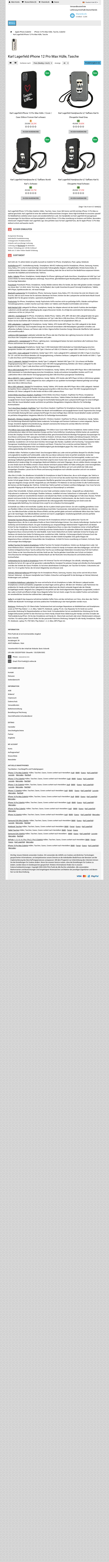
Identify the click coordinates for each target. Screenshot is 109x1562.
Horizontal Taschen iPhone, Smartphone (22, 520)
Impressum (12, 698)
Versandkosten (13, 705)
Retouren (11, 676)
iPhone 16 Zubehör (15, 815)
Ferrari (78, 846)
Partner (10, 734)
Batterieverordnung (15, 709)
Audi (68, 785)
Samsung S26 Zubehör (16, 834)
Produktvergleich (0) (92, 63)
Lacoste (11, 823)
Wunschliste (12, 756)
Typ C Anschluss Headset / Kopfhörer (22, 408)
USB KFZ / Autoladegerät (17, 316)
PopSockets (12, 301)
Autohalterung (13, 266)
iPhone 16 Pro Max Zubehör (18, 797)
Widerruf (11, 694)
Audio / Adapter (13, 276)
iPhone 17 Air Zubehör (16, 785)
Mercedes (19, 775)
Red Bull (28, 775)
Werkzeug (11, 606)
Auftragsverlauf (13, 752)
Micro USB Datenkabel (16, 370)
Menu (12, 23)
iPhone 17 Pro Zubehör (16, 779)
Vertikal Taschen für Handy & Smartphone (23, 545)
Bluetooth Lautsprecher (16, 293)
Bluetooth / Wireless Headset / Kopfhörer (23, 419)
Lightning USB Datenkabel (17, 335)
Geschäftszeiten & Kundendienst (20, 716)
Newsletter (12, 760)
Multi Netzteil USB (14, 307)
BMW (71, 791)
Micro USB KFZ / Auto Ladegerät (20, 378)
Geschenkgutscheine (16, 731)
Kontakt (11, 672)
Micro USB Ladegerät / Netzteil (19, 387)
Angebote (11, 738)
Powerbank (12, 285)
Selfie (10, 599)
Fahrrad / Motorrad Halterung (18, 573)
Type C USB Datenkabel (16, 347)
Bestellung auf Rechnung (17, 712)
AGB (9, 691)
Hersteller (11, 727)
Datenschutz (12, 701)
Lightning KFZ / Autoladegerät (19, 341)
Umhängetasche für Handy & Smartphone (23, 561)
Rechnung (21, 246)
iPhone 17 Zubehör (15, 791)
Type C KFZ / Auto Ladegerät (18, 353)
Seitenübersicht (14, 680)
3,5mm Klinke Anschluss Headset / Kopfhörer (25, 395)
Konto (10, 749)
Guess (83, 773)
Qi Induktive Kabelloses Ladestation (21, 582)
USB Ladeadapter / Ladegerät (19, 324)
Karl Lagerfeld (92, 773)
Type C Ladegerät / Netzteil (18, 361)
